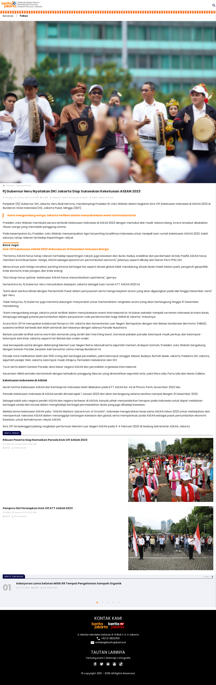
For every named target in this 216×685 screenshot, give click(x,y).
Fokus (24, 16)
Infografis (124, 658)
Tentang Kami (94, 658)
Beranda (8, 16)
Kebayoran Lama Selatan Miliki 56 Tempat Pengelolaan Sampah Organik (69, 583)
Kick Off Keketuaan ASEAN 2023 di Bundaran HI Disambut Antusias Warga (56, 249)
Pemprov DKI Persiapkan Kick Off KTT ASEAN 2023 (38, 508)
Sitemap (111, 658)
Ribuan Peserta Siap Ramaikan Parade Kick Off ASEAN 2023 (45, 440)
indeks (206, 576)
